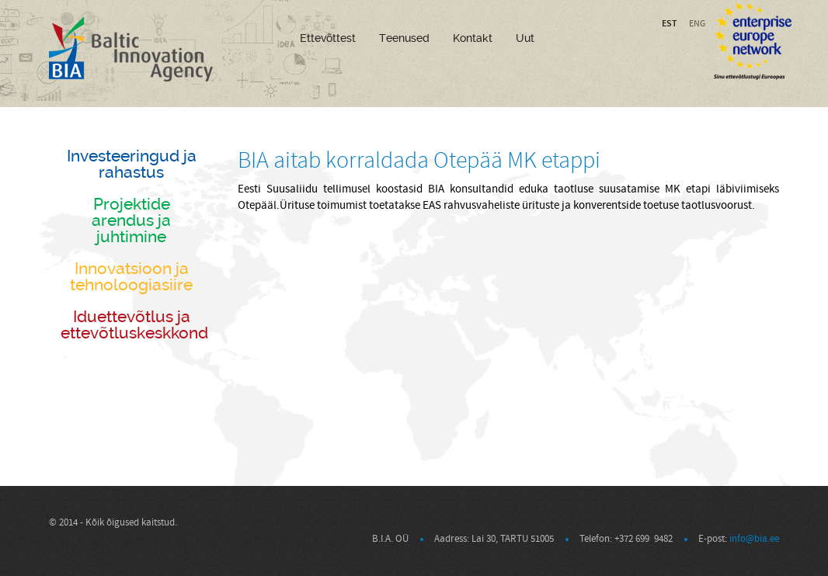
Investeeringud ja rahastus (132, 164)
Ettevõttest (328, 38)
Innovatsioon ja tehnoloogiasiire (131, 276)
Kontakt (472, 38)
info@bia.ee (754, 539)
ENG (697, 23)
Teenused (404, 38)
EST (669, 23)
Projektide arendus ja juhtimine (131, 220)
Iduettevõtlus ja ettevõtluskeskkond (134, 324)
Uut (525, 38)
